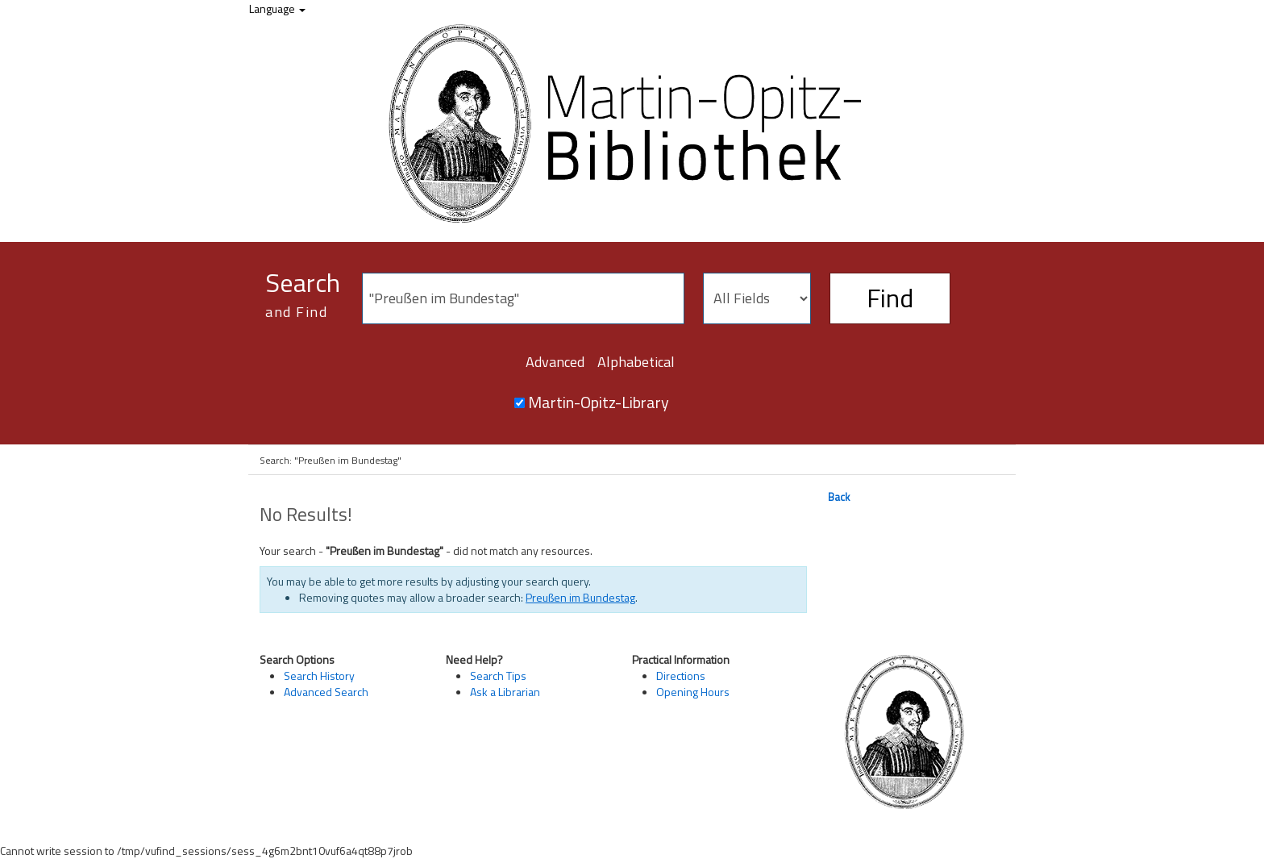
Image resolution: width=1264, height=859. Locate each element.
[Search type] (757, 298)
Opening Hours (693, 691)
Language (277, 8)
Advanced (555, 362)
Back (839, 497)
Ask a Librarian (505, 691)
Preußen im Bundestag (580, 597)
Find (890, 297)
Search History (319, 675)
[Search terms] (523, 298)
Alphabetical (636, 362)
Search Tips (498, 675)
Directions (680, 675)
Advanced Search (326, 691)
